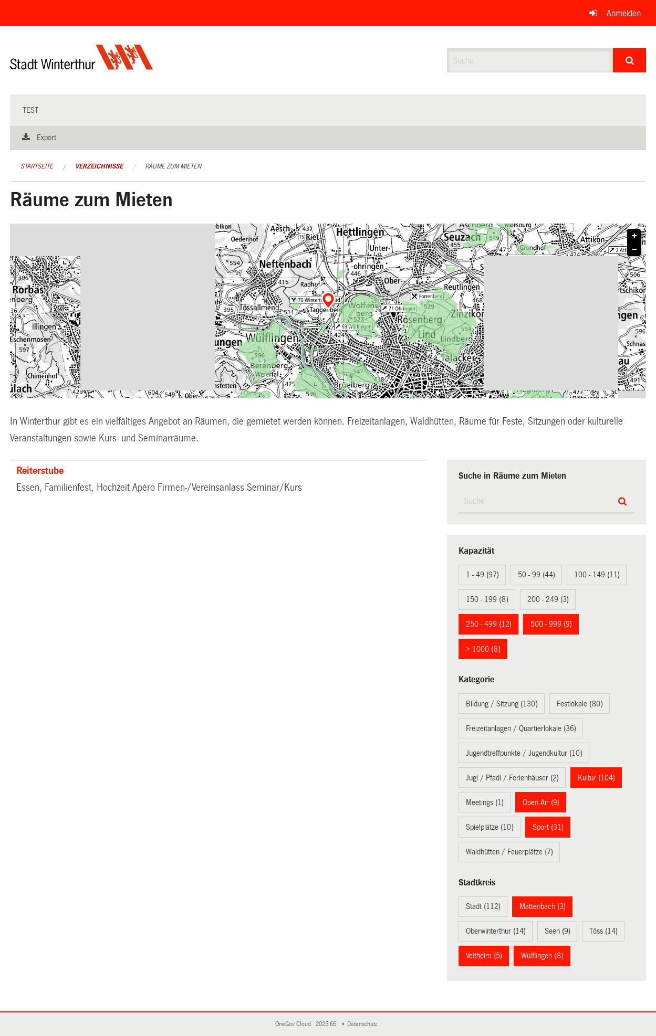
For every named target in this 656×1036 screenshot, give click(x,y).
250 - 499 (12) (489, 624)
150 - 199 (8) (487, 599)
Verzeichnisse (99, 166)
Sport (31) (548, 827)
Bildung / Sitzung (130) (502, 704)
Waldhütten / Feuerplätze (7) (509, 852)
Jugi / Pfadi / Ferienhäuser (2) (512, 778)
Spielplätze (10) (490, 827)
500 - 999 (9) (551, 624)
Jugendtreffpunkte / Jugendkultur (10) (524, 753)
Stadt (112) (483, 906)
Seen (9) (557, 931)
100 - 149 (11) (597, 574)
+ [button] (635, 236)
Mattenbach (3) (542, 906)
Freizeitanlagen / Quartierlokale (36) (521, 728)
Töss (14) (603, 931)
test (30, 110)
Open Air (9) (541, 802)
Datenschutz (364, 1024)
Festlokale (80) (580, 704)
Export (46, 137)
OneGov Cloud (294, 1024)
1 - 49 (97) (482, 574)
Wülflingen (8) (542, 956)
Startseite (36, 166)
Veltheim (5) (484, 956)
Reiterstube (40, 471)
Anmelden (624, 13)
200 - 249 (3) (548, 599)
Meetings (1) (485, 802)
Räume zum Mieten (173, 166)
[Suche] (629, 60)
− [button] (635, 250)
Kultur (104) (596, 778)
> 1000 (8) (483, 649)
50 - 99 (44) (536, 574)
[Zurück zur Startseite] (81, 65)
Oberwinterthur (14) (496, 931)
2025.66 (326, 1024)
